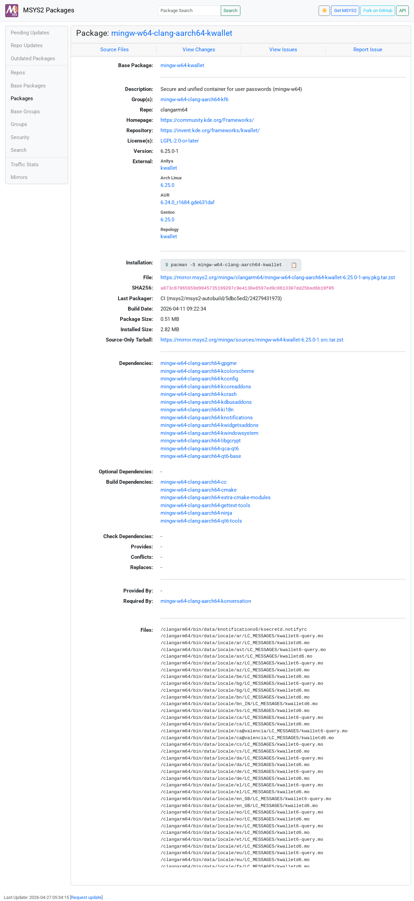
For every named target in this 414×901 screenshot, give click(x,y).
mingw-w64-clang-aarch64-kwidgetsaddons (210, 425)
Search (230, 10)
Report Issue (367, 49)
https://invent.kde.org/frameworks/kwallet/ (210, 130)
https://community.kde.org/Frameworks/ (207, 120)
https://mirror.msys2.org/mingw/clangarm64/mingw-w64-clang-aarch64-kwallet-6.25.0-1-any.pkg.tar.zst (278, 277)
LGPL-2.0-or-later (180, 141)
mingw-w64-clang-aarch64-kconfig (199, 379)
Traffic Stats (25, 164)
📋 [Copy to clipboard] (294, 265)
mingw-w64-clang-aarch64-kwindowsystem (209, 433)
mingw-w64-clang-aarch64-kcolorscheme (207, 371)
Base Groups (25, 111)
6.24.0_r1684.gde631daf (188, 202)
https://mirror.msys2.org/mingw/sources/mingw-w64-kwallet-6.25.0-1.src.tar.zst (252, 340)
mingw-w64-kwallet (182, 65)
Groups (19, 124)
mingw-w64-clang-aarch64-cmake (199, 490)
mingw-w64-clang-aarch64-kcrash (199, 394)
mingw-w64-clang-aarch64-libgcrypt (201, 441)
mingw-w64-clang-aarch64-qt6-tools (201, 521)
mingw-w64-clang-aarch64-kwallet (171, 33)
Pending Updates (30, 33)
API (402, 10)
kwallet (169, 168)
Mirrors (19, 177)
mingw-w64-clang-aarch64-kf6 (194, 99)
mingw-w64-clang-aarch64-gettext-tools (205, 505)
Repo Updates (27, 45)
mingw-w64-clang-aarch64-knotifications (207, 418)
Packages (22, 98)
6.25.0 (167, 185)
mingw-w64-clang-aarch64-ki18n (197, 410)
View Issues (283, 49)
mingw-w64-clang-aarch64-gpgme (199, 363)
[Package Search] (189, 10)
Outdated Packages (33, 58)
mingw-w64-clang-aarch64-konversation (206, 601)
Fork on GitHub (377, 10)
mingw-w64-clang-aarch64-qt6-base (201, 456)
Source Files (114, 49)
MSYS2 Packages (39, 10)
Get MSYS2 (345, 10)
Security (20, 137)
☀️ (324, 10)
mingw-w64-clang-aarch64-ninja (196, 513)
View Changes (199, 49)
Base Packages (28, 86)
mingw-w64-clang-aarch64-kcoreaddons (206, 387)
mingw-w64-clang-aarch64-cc (194, 482)
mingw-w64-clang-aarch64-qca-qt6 (200, 449)
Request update (86, 897)
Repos (18, 73)
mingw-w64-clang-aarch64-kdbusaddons (206, 402)
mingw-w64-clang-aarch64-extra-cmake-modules (216, 497)
